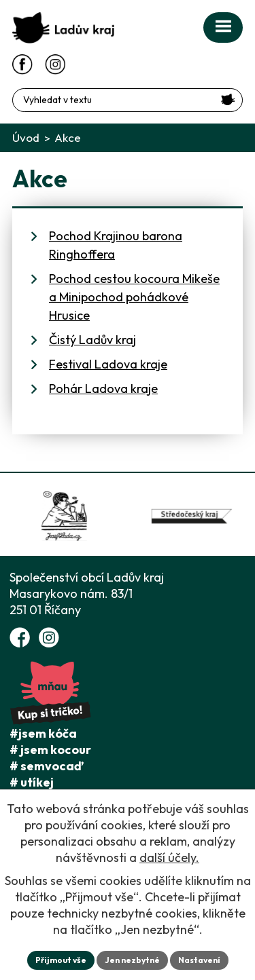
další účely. (169, 857)
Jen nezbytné (132, 960)
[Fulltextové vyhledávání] (127, 100)
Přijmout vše (60, 960)
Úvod (25, 137)
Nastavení (199, 960)
